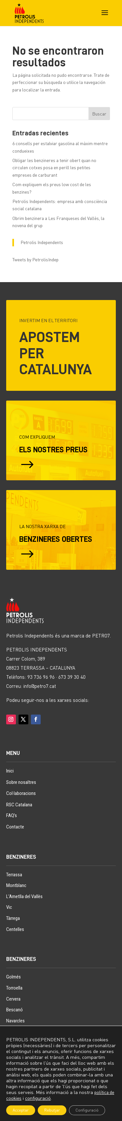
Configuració (87, 1110)
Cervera (13, 999)
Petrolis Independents (41, 242)
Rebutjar (52, 1110)
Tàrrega (13, 918)
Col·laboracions (21, 793)
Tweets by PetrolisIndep (35, 259)
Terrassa (14, 875)
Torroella (14, 988)
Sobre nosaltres (21, 782)
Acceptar (21, 1110)
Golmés (13, 977)
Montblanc (16, 885)
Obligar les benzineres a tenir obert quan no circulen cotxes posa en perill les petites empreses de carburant (54, 167)
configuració (38, 1098)
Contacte (15, 827)
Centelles (15, 929)
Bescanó (14, 1010)
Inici (10, 771)
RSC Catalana (19, 805)
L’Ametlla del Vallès (24, 896)
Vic (9, 907)
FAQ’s (11, 815)
